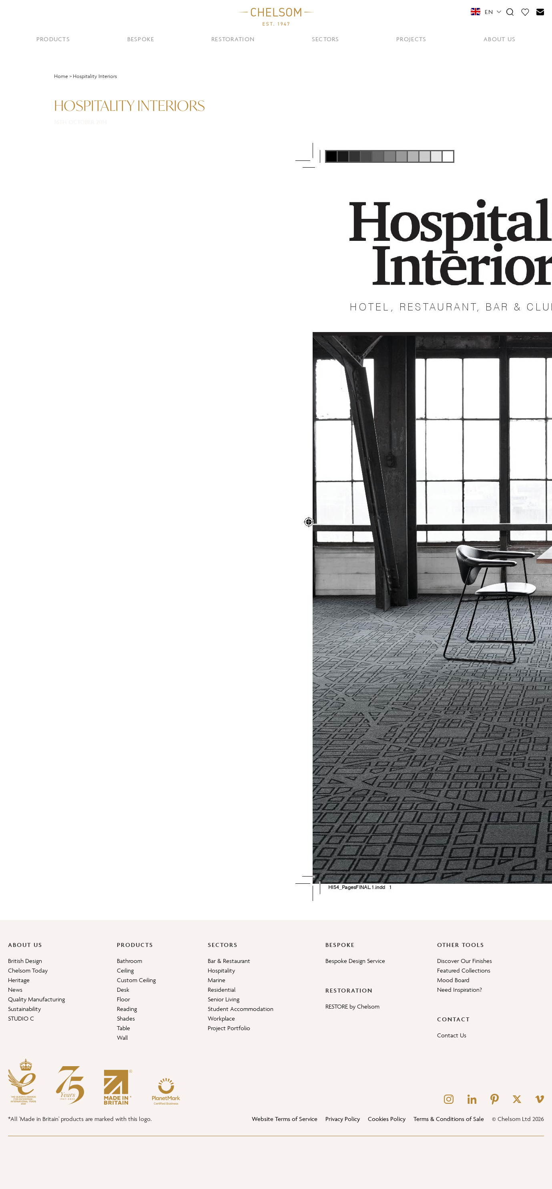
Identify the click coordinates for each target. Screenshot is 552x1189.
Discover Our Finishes (464, 961)
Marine (216, 980)
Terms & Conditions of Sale (448, 1119)
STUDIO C (21, 1018)
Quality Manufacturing (36, 999)
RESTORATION (233, 39)
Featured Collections (463, 970)
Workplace (221, 1018)
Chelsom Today (28, 970)
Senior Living (223, 999)
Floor (123, 999)
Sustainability (24, 1009)
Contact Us (451, 1035)
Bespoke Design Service (355, 961)
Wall (122, 1037)
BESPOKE (141, 39)
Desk (123, 989)
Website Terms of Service (284, 1119)
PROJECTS (411, 39)
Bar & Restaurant (229, 961)
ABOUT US (500, 39)
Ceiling (125, 970)
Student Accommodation (240, 1009)
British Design (25, 961)
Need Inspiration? (459, 989)
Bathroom (129, 961)
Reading (127, 1009)
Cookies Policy (386, 1119)
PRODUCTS (53, 39)
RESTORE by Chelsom (352, 1006)
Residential (221, 989)
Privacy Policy (342, 1119)
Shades (126, 1018)
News (15, 989)
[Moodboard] (525, 11)
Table (123, 1028)
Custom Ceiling (136, 980)
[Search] (510, 11)
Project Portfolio (229, 1028)
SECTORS (325, 39)
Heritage (19, 980)
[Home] (276, 16)
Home (61, 76)
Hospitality (221, 970)
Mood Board (453, 980)
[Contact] (540, 11)
